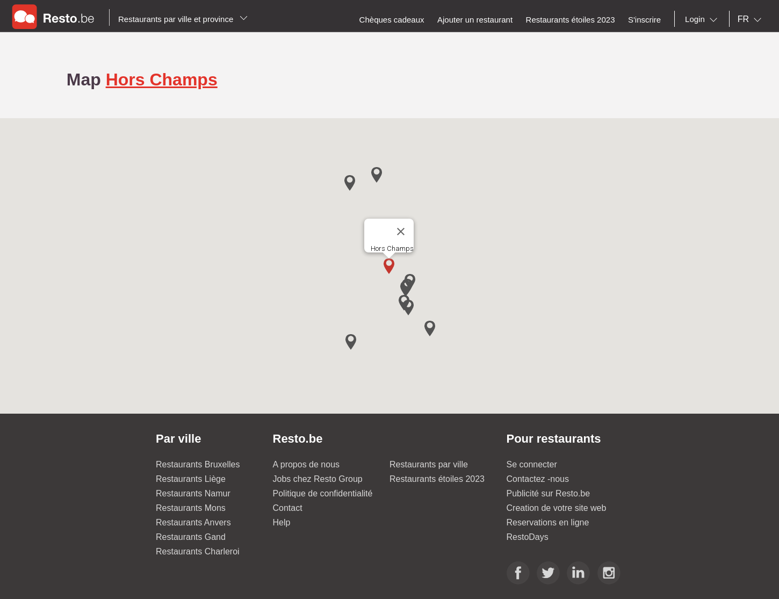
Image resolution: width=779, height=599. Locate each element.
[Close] (401, 231)
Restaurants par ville (429, 464)
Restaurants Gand (191, 537)
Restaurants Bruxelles (198, 464)
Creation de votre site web (557, 508)
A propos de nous (306, 464)
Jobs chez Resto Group (318, 478)
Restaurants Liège (191, 478)
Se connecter (532, 464)
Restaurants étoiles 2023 (437, 478)
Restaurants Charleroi (198, 551)
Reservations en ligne (548, 522)
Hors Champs (162, 79)
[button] (389, 266)
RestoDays (528, 537)
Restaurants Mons (191, 508)
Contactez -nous (538, 478)
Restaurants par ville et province (183, 19)
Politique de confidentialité (323, 493)
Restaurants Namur (193, 493)
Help (282, 522)
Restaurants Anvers (193, 522)
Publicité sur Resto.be (548, 493)
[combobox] (703, 19)
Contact (287, 508)
